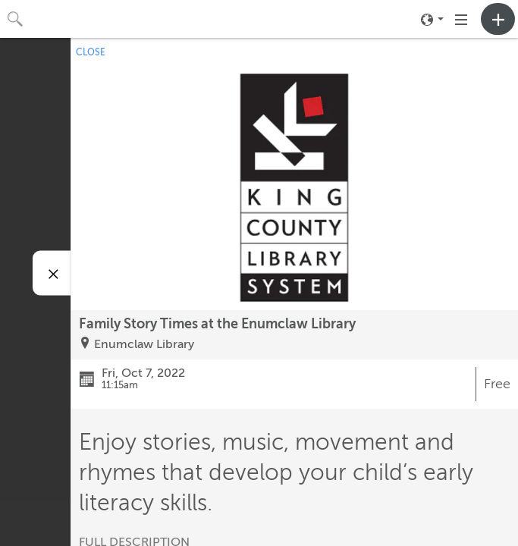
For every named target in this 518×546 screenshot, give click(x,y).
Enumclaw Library (144, 344)
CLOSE (90, 52)
